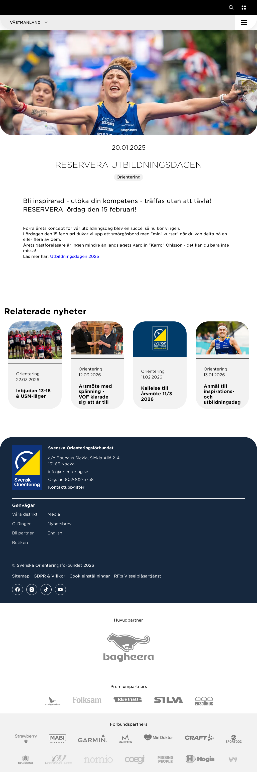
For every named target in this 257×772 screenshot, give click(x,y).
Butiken (20, 542)
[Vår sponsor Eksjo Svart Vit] (204, 701)
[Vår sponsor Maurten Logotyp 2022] (125, 738)
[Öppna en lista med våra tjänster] (242, 7)
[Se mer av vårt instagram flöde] (31, 589)
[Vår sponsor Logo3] (135, 759)
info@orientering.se (68, 471)
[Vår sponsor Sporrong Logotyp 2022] (25, 759)
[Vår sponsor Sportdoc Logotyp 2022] (234, 738)
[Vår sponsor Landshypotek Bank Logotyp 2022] (52, 701)
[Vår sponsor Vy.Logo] (232, 759)
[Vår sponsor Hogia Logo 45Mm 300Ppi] (200, 759)
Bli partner (23, 533)
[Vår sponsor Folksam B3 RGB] (87, 701)
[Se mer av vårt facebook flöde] (17, 589)
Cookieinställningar (89, 576)
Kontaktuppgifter (66, 487)
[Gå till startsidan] (13, 7)
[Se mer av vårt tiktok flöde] (46, 589)
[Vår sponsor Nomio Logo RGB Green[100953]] (98, 759)
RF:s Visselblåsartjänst (137, 576)
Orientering (128, 177)
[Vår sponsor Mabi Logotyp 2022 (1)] (57, 738)
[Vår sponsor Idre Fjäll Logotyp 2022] (127, 701)
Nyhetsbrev (60, 523)
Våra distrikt (25, 514)
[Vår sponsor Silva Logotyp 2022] (168, 701)
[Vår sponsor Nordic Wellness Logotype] (58, 759)
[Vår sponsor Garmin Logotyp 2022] (92, 738)
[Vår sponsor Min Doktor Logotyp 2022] (158, 738)
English (55, 533)
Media (54, 514)
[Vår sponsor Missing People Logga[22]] (165, 759)
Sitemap (21, 576)
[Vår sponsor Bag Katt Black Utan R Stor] (128, 647)
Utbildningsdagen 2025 (74, 256)
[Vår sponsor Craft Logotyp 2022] (199, 738)
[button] (117, 22)
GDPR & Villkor (49, 576)
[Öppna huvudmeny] (246, 22)
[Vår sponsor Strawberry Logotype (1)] (26, 738)
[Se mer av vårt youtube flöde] (60, 589)
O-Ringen (22, 523)
